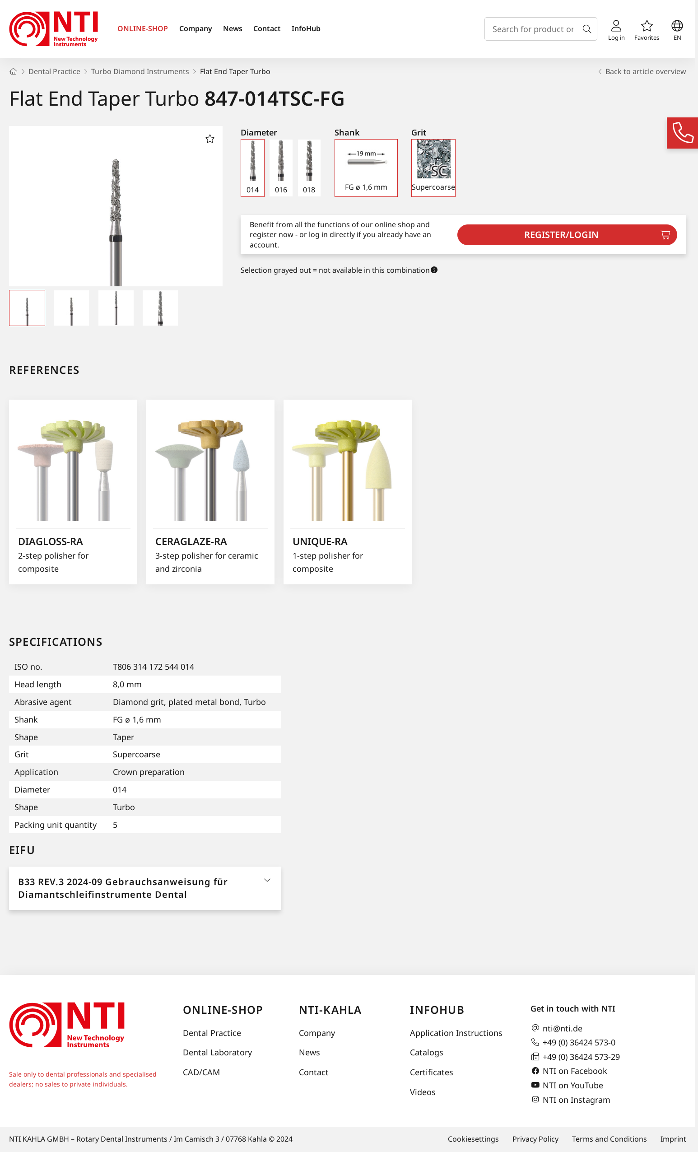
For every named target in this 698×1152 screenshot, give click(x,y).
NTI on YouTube (566, 1085)
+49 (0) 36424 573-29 (575, 1057)
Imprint (673, 1139)
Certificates (431, 1072)
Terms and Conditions (609, 1139)
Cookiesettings (473, 1139)
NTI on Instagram (570, 1100)
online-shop (223, 1009)
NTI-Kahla (330, 1009)
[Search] (589, 29)
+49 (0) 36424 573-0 (572, 1042)
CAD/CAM (201, 1072)
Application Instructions (456, 1032)
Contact (267, 28)
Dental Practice (212, 1032)
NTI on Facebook (568, 1071)
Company (195, 28)
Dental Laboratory (217, 1052)
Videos (423, 1092)
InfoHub (306, 28)
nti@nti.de (556, 1028)
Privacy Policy (535, 1139)
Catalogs (426, 1052)
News (232, 28)
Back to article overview (641, 71)
